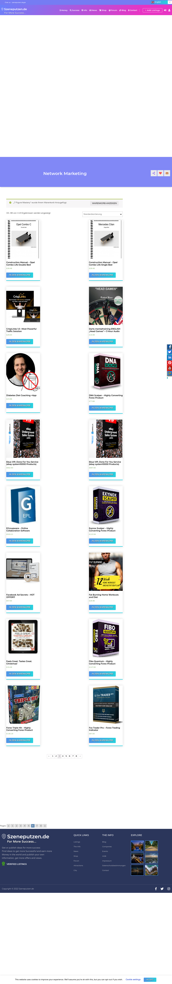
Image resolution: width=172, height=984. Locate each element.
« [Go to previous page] (8, 826)
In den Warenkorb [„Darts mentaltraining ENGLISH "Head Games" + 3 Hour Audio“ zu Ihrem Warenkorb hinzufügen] (102, 341)
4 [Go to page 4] (24, 826)
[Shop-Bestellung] (102, 214)
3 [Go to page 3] (20, 826)
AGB (104, 856)
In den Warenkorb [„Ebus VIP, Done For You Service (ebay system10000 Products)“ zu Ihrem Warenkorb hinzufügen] (19, 474)
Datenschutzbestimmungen (114, 865)
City (75, 870)
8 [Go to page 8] (41, 826)
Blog (122, 10)
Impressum (107, 861)
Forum (113, 10)
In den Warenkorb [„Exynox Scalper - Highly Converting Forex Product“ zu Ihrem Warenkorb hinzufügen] (102, 541)
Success (74, 10)
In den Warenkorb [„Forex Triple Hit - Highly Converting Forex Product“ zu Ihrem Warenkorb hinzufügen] (19, 740)
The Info (77, 847)
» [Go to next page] (44, 826)
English (156, 2)
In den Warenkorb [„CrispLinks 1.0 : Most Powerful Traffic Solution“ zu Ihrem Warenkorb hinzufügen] (19, 341)
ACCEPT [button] (150, 980)
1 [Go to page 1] (12, 826)
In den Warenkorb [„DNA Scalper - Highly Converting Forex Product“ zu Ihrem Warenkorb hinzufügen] (102, 408)
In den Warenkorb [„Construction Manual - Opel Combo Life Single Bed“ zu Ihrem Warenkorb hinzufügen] (102, 275)
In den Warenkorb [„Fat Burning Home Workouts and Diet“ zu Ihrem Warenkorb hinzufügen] (102, 607)
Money (63, 10)
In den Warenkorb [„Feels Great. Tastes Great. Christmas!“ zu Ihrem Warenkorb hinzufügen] (19, 674)
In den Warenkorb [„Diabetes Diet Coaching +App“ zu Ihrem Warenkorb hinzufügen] (19, 405)
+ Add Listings (152, 10)
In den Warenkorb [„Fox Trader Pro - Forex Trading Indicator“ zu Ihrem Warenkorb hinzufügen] (102, 740)
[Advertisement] (64, 787)
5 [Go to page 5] (28, 826)
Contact (132, 10)
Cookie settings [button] (133, 979)
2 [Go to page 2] (16, 826)
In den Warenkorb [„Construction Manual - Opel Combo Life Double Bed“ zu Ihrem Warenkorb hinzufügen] (19, 275)
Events (105, 851)
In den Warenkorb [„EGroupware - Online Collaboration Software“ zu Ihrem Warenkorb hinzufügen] (19, 541)
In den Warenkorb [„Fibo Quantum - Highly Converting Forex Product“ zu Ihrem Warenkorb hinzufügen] (102, 674)
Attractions (78, 865)
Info (84, 10)
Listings (77, 842)
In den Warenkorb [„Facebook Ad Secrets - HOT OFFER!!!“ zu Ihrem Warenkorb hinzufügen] (19, 607)
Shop (102, 10)
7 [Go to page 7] (37, 826)
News (93, 10)
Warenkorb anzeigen (104, 203)
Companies (107, 847)
